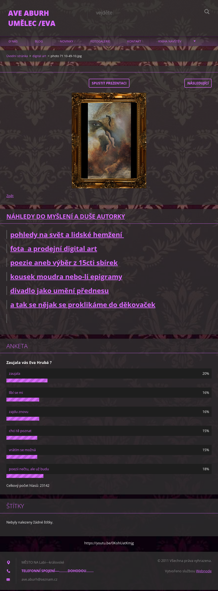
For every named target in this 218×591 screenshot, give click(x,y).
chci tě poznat (20, 432)
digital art (39, 57)
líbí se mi (16, 393)
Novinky (66, 42)
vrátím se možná (22, 451)
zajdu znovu (18, 412)
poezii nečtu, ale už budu (29, 470)
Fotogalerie (100, 42)
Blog (39, 42)
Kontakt (134, 42)
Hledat (206, 12)
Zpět (10, 197)
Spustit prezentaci (109, 84)
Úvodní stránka (17, 57)
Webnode (204, 572)
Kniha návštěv (169, 42)
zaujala (14, 374)
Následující (198, 84)
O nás (13, 42)
